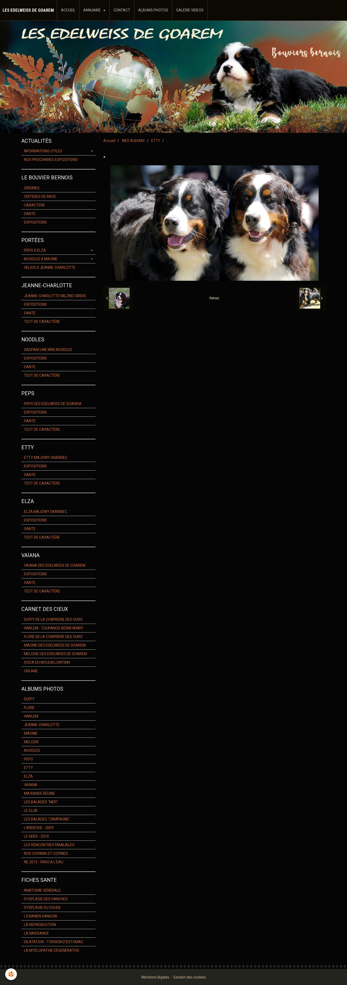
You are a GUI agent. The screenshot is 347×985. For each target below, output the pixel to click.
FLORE (29, 708)
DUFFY (29, 699)
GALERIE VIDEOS (190, 10)
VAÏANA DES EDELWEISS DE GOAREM (54, 565)
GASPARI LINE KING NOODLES (48, 350)
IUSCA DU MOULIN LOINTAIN (47, 662)
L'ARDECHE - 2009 (39, 828)
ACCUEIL (68, 10)
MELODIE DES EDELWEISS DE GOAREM (55, 654)
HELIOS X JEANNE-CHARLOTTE (49, 267)
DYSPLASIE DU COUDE (42, 907)
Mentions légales (155, 977)
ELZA (28, 776)
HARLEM (31, 716)
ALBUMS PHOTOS (153, 10)
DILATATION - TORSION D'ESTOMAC (53, 942)
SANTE (30, 214)
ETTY (155, 141)
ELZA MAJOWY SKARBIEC (45, 512)
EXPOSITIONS (35, 222)
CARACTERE (34, 205)
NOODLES (32, 750)
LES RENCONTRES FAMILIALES (49, 845)
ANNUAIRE (92, 10)
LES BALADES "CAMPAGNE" (47, 819)
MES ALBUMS (133, 141)
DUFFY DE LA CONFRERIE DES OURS (53, 619)
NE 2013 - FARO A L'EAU (43, 862)
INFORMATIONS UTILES (43, 151)
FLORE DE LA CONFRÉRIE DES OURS (53, 637)
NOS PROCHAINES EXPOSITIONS (51, 160)
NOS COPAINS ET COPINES (46, 853)
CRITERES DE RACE (40, 196)
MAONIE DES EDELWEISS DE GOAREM (55, 645)
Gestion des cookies (189, 977)
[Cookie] (11, 974)
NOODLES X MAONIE (41, 259)
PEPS (28, 759)
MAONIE (30, 733)
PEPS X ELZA (35, 250)
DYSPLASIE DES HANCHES (46, 899)
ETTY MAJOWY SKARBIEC (45, 457)
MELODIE (31, 742)
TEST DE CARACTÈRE (42, 321)
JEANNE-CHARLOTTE (42, 725)
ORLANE (31, 671)
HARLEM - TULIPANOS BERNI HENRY (53, 628)
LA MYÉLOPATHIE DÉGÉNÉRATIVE (51, 950)
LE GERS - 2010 (36, 836)
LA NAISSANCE (36, 933)
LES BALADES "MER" (41, 802)
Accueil (109, 141)
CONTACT (121, 10)
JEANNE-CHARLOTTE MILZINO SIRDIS (55, 296)
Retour (214, 298)
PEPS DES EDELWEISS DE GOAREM (52, 404)
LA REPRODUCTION (40, 925)
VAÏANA (30, 785)
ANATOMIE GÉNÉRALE (42, 890)
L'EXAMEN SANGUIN (40, 916)
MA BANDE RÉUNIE (39, 793)
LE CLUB (30, 810)
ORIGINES (32, 188)
